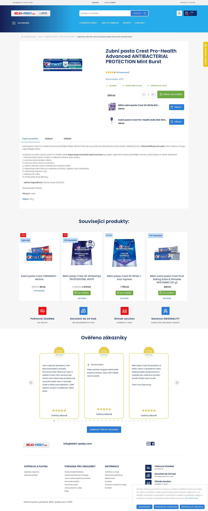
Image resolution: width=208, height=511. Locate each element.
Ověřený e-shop (112, 472)
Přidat (178, 107)
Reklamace (110, 478)
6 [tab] (74, 421)
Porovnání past (71, 484)
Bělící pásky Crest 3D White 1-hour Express (124, 277)
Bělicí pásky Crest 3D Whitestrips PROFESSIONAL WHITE (82, 277)
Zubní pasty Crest (51, 37)
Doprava (184, 3)
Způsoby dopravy (31, 472)
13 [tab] (102, 421)
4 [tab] (66, 421)
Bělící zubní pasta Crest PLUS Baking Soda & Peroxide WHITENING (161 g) (167, 279)
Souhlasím (144, 506)
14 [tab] (106, 421)
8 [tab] (82, 421)
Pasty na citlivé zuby (67, 37)
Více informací (191, 498)
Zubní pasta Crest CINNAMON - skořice (39, 277)
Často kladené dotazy (74, 472)
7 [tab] (78, 421)
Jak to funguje (110, 23)
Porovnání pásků (72, 481)
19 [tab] (126, 421)
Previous (31, 382)
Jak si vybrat (110, 3)
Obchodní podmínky (114, 475)
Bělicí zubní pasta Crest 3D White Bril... (138, 105)
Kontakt (140, 23)
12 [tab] (98, 421)
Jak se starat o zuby (73, 488)
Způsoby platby (31, 475)
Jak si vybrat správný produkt (77, 478)
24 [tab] (145, 421)
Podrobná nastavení (166, 506)
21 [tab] (134, 421)
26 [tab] (153, 421)
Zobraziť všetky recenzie (104, 429)
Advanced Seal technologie (76, 475)
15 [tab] (110, 421)
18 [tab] (122, 421)
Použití (127, 23)
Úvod (40, 37)
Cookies (108, 481)
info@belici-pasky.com (23, 3)
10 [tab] (90, 421)
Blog (66, 491)
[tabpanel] (59, 386)
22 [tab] (137, 421)
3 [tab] (62, 421)
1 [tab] (54, 421)
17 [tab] (118, 421)
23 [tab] (141, 421)
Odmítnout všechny (192, 506)
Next (177, 382)
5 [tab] (70, 421)
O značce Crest (88, 23)
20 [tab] (130, 421)
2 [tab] (58, 421)
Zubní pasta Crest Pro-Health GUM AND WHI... (142, 119)
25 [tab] (149, 421)
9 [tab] (86, 421)
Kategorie (23, 23)
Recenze (95, 3)
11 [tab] (94, 421)
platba (192, 3)
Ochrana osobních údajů (116, 484)
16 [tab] (114, 421)
